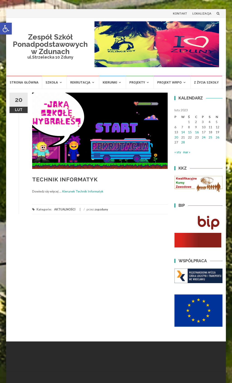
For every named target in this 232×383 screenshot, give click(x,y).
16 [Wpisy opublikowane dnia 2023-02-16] (197, 132)
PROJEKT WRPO (169, 82)
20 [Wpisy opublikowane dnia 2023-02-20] (176, 137)
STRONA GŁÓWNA (24, 82)
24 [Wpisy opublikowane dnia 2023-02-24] (203, 137)
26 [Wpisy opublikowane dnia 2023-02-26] (217, 137)
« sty (177, 152)
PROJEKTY (137, 82)
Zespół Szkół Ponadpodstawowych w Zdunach (50, 44)
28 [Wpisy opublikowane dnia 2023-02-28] (183, 142)
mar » (186, 152)
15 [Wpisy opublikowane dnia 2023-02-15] (190, 132)
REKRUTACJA (80, 82)
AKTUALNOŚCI (64, 209)
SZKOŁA (52, 82)
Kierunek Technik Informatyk (82, 191)
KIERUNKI (110, 82)
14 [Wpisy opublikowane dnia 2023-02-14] (183, 132)
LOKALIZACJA (201, 13)
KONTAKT (180, 13)
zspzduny (101, 209)
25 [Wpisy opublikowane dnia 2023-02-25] (210, 137)
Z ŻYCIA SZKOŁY (206, 82)
